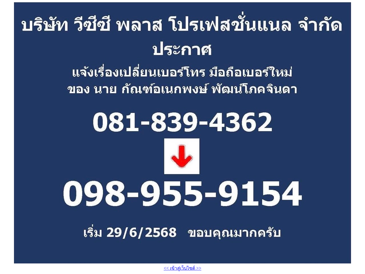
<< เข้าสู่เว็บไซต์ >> (182, 268)
